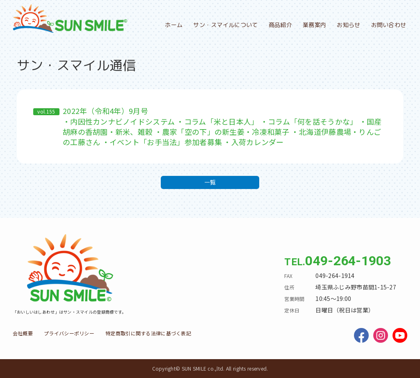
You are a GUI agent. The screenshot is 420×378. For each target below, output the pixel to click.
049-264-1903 (348, 261)
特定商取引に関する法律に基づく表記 (148, 333)
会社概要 (23, 333)
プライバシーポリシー (69, 333)
